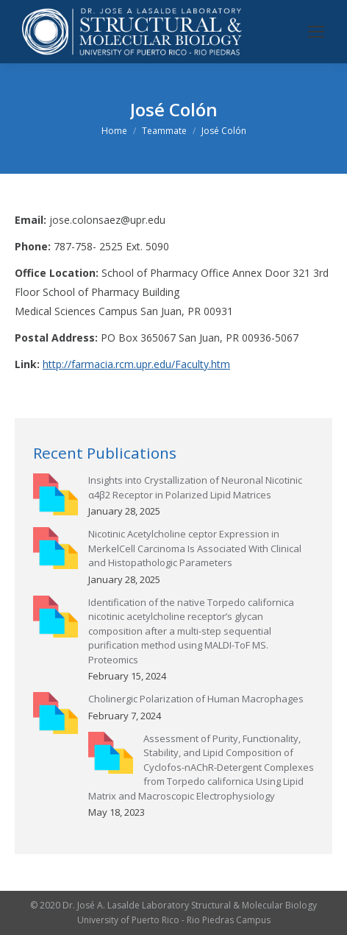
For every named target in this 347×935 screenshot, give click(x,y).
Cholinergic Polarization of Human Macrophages (196, 698)
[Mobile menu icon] (316, 31)
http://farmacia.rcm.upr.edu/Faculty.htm (136, 364)
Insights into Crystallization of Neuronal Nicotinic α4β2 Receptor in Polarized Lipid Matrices (195, 487)
